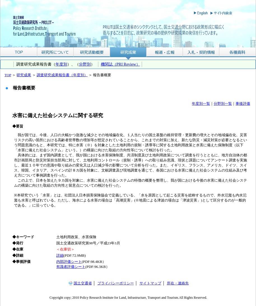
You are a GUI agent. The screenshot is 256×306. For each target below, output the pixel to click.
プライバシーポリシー (115, 283)
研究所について (55, 52)
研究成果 (128, 52)
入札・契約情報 (201, 52)
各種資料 (237, 52)
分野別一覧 (223, 103)
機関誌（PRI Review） (120, 64)
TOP (18, 52)
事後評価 (243, 103)
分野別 (85, 64)
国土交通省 (83, 283)
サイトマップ (150, 283)
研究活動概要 (92, 52)
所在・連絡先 (178, 283)
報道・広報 (164, 52)
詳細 (60, 255)
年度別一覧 (201, 103)
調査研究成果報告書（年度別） (62, 75)
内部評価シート (69, 261)
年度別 (61, 64)
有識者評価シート (70, 267)
